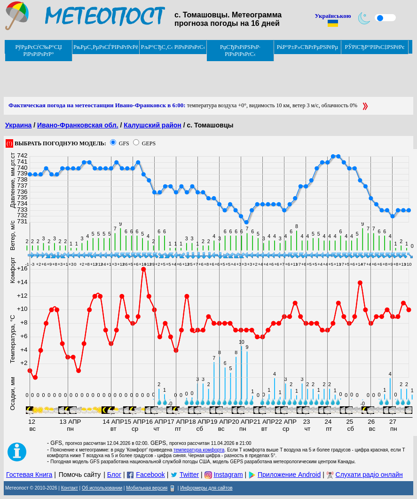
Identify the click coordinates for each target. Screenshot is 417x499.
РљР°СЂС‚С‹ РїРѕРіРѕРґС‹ (173, 47)
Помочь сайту (80, 474)
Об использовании (102, 488)
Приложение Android (289, 474)
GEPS (149, 143)
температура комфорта (198, 449)
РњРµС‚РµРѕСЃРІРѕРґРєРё (105, 47)
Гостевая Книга (29, 474)
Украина (18, 125)
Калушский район (152, 125)
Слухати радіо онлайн (369, 474)
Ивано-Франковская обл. (77, 125)
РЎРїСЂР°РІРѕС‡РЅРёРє (375, 47)
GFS (124, 143)
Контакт (69, 488)
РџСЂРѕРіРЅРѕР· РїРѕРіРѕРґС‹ (240, 50)
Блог (114, 474)
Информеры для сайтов (206, 488)
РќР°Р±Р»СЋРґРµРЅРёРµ (307, 47)
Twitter (189, 474)
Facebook (150, 474)
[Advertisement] (175, 76)
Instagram (228, 474)
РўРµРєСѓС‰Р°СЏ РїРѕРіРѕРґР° (38, 50)
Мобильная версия (146, 488)
